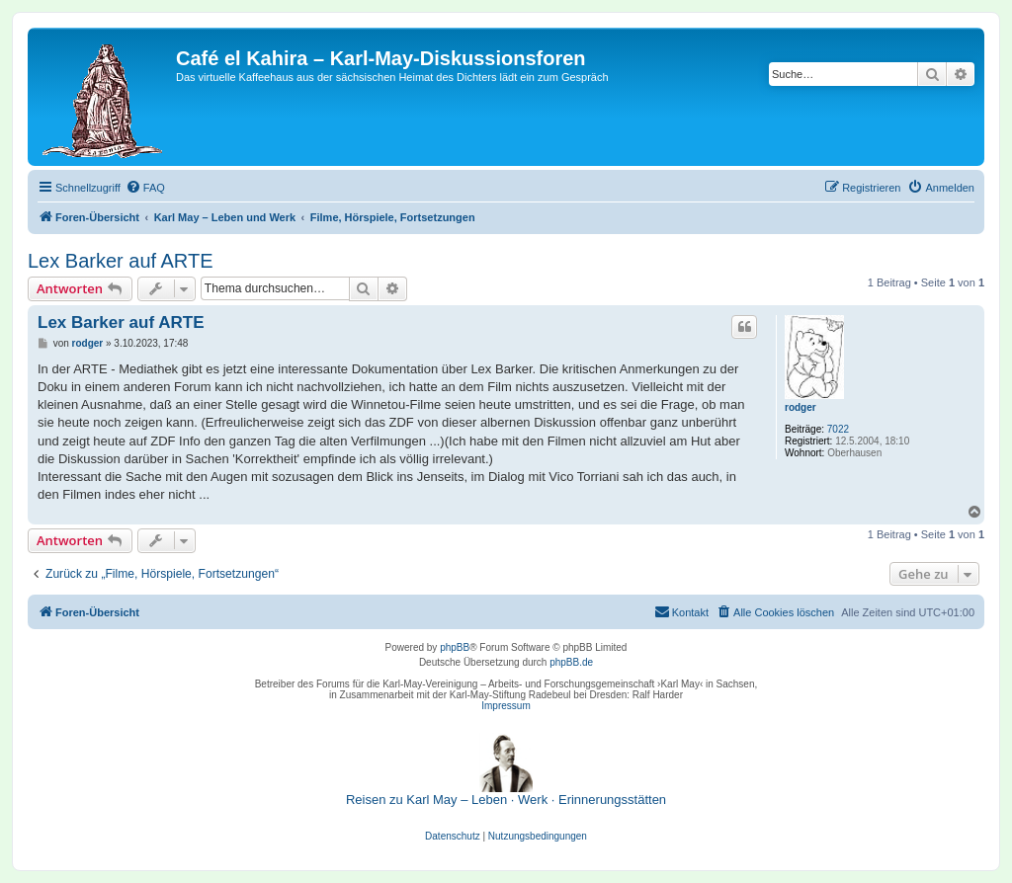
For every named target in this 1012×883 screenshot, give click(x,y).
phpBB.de (571, 662)
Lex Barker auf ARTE (120, 261)
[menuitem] (145, 188)
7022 (838, 429)
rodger (800, 407)
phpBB (454, 647)
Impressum (505, 705)
